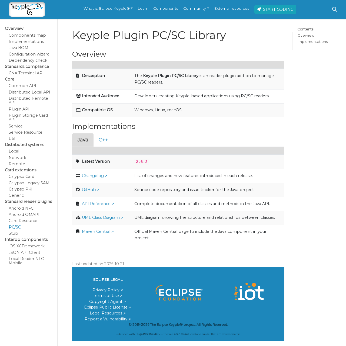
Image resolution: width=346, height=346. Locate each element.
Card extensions (20, 170)
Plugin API (19, 109)
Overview (14, 28)
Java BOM (18, 47)
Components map (27, 35)
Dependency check (28, 60)
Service (16, 126)
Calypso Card (21, 176)
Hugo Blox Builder (146, 334)
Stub (13, 233)
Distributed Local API (29, 92)
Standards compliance (27, 66)
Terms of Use (106, 295)
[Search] (334, 9)
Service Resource (25, 132)
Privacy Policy (105, 290)
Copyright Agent (105, 301)
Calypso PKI (20, 189)
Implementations (26, 41)
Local (14, 151)
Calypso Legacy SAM (29, 183)
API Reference (96, 203)
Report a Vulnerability (106, 319)
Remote (17, 163)
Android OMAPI (24, 214)
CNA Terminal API (26, 73)
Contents (305, 29)
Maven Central (96, 231)
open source (181, 334)
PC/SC (15, 227)
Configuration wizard (29, 54)
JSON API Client (24, 252)
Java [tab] (82, 140)
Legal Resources (106, 313)
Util (12, 138)
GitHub (89, 189)
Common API (22, 85)
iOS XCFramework (27, 246)
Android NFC (21, 208)
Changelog (93, 175)
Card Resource (23, 220)
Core (9, 79)
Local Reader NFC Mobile (26, 260)
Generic (16, 195)
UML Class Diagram (101, 217)
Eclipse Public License (106, 307)
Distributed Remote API (28, 100)
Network (17, 157)
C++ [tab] (103, 140)
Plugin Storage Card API (28, 117)
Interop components (26, 239)
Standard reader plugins (28, 201)
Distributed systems (24, 144)
